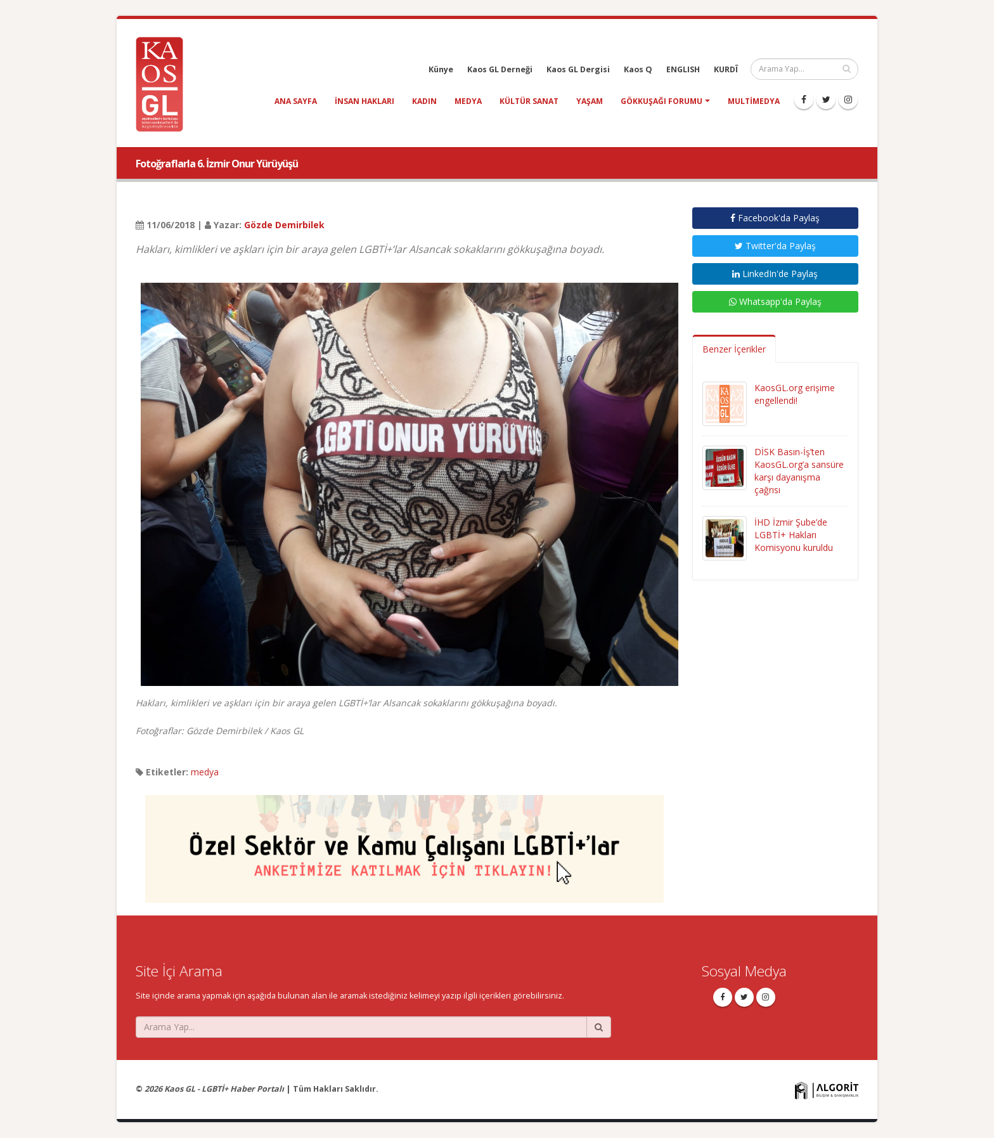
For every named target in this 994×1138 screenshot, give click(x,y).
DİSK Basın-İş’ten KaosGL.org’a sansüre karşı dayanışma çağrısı (799, 471)
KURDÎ (726, 69)
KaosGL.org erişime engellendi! (794, 394)
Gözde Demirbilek (284, 225)
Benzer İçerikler (734, 349)
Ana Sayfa (295, 101)
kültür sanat (529, 101)
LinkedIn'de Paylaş (775, 274)
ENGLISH (683, 69)
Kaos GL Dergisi (578, 69)
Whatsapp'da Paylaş (775, 301)
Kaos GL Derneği (499, 69)
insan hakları (364, 101)
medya (468, 101)
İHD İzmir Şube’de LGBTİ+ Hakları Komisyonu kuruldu (793, 534)
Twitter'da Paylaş (775, 246)
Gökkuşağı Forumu (661, 101)
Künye (441, 69)
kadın (424, 101)
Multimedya (754, 101)
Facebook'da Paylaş (775, 218)
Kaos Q (638, 69)
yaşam (589, 101)
